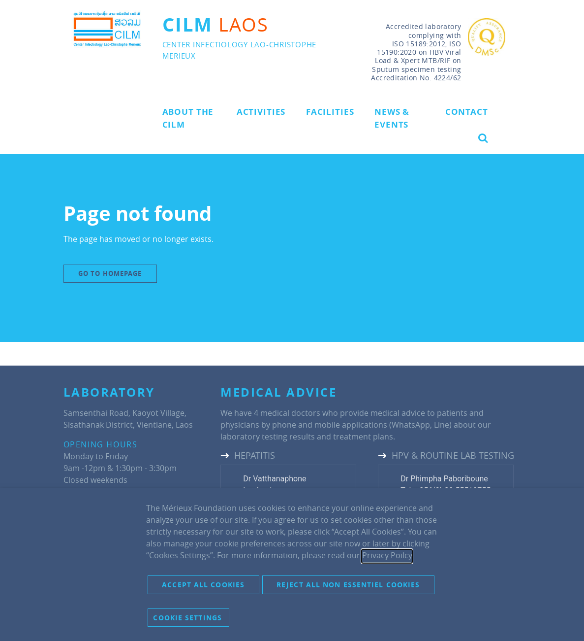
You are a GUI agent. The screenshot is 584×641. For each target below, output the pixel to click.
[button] (483, 137)
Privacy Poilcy (387, 555)
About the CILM (188, 118)
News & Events (391, 118)
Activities (261, 111)
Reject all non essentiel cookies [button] (348, 584)
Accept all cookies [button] (203, 584)
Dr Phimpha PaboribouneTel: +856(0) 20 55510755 (445, 484)
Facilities (330, 111)
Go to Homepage (110, 273)
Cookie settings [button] (187, 617)
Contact (466, 111)
